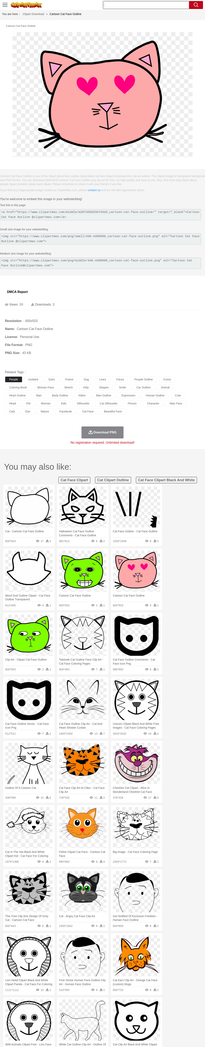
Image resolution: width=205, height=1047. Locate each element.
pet (28, 403)
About (126, 1039)
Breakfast (20, 1028)
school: (9, 1022)
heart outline (17, 395)
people (13, 379)
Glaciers (96, 1004)
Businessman (69, 1016)
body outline (60, 395)
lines (102, 379)
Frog (122, 1010)
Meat (79, 1028)
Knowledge (125, 1022)
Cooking (175, 1028)
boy (140, 1016)
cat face (87, 411)
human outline (155, 395)
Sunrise (138, 1004)
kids (63, 403)
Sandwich (90, 1028)
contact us (94, 190)
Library (137, 1022)
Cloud (178, 1004)
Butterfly (42, 1010)
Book (42, 1022)
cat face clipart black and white (166, 480)
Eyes (98, 1016)
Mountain (150, 1004)
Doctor (82, 1016)
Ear (91, 1016)
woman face (45, 387)
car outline (143, 387)
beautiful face (113, 411)
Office (167, 1022)
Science (148, 1022)
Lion (153, 1010)
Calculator (191, 1022)
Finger (175, 1016)
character (153, 403)
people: (9, 1016)
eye (27, 411)
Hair (126, 1016)
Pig (181, 1010)
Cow (70, 1010)
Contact (166, 1039)
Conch (60, 1004)
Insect (145, 1010)
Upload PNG (193, 1039)
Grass (107, 1004)
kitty (86, 387)
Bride (36, 1016)
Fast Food (60, 1028)
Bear (25, 1010)
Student (21, 1022)
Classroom (53, 1022)
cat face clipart (74, 480)
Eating (155, 1028)
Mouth (158, 1016)
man (38, 395)
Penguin (190, 1010)
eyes (52, 379)
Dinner (137, 1028)
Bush (169, 1004)
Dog (77, 1010)
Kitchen (127, 1028)
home (118, 1016)
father (148, 1016)
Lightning (118, 1004)
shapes (104, 387)
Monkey (162, 1010)
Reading (66, 1022)
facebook (65, 411)
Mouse (173, 1010)
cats (12, 411)
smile (122, 387)
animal (165, 387)
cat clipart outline (113, 480)
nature (45, 411)
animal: (9, 1010)
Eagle (94, 1010)
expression (128, 395)
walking (108, 1016)
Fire (78, 1004)
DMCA (178, 1039)
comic (167, 379)
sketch (68, 387)
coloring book (18, 387)
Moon (129, 1004)
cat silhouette (108, 403)
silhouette (83, 403)
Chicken (60, 1010)
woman (45, 403)
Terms (137, 1039)
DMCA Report (17, 292)
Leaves (40, 1004)
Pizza (147, 1028)
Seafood (102, 1028)
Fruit (71, 1028)
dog (86, 379)
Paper (158, 1022)
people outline (144, 379)
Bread (165, 1028)
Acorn (20, 1004)
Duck (85, 1010)
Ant (19, 1010)
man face (176, 403)
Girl (133, 1016)
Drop (186, 1004)
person (132, 403)
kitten (82, 395)
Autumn (30, 1004)
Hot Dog (187, 1028)
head (12, 403)
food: (8, 1028)
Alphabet (178, 1022)
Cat (52, 1010)
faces (120, 379)
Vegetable (115, 1028)
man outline (103, 395)
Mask (20, 1016)
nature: (9, 1004)
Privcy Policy (151, 1039)
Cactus (51, 1004)
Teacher (32, 1022)
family (45, 1016)
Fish (114, 1010)
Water (161, 1004)
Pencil (77, 1022)
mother (55, 1016)
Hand (185, 1016)
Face (167, 1016)
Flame (86, 1004)
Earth (70, 1004)
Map (114, 1022)
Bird (33, 1010)
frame (69, 379)
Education (88, 1022)
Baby (28, 1016)
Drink (50, 1028)
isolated (33, 379)
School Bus (102, 1022)
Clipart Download (33, 14)
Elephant (104, 1010)
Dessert (40, 1028)
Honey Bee (133, 1010)
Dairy (30, 1028)
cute (178, 395)
